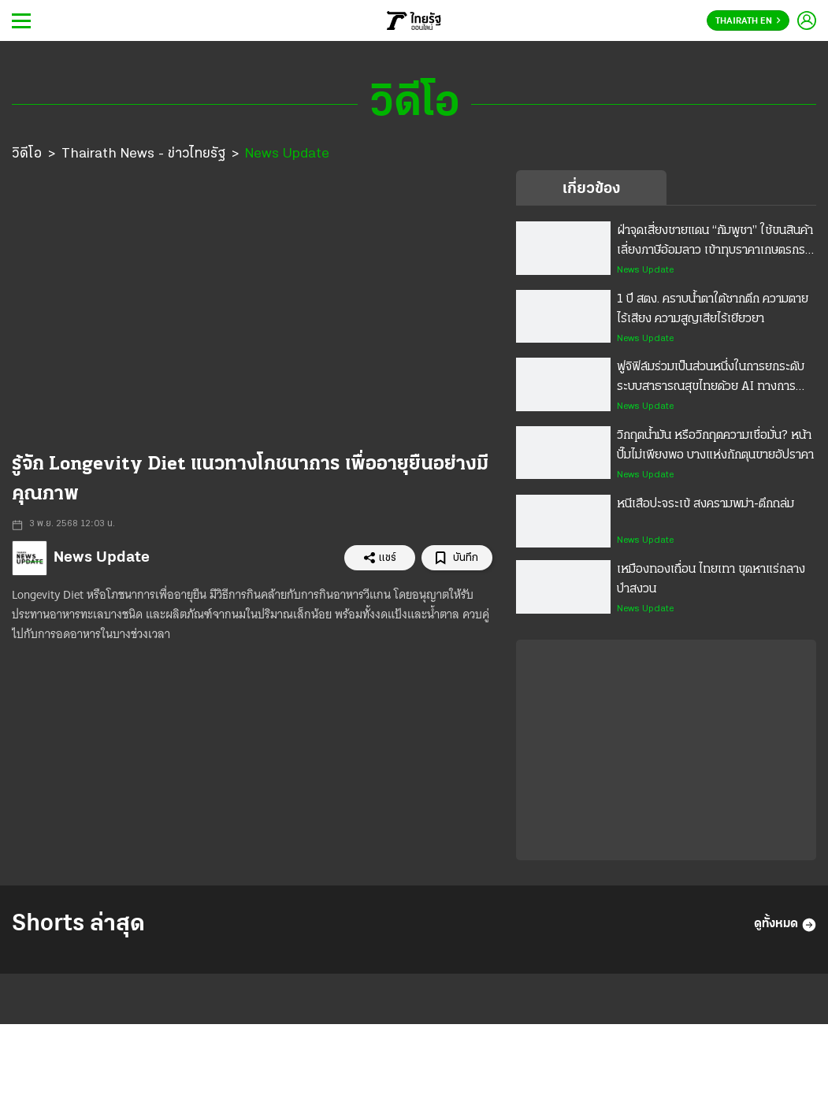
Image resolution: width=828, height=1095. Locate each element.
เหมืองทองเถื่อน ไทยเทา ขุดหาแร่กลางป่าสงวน (711, 579)
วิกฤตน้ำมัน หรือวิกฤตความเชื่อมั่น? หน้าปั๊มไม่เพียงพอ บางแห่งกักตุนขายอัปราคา (715, 445)
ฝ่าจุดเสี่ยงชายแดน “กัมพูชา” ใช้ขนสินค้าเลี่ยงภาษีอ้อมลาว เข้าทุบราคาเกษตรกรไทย (715, 243)
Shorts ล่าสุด (78, 924)
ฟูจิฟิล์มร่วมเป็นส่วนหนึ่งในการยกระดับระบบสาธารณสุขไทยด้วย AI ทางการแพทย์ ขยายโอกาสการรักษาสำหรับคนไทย (710, 379)
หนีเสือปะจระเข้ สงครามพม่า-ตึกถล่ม (705, 504)
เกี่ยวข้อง (591, 189)
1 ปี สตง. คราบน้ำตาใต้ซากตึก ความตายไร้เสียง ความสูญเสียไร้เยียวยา (712, 309)
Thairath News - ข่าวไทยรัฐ (143, 154)
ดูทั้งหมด (785, 925)
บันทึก (456, 558)
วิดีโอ (27, 154)
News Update (287, 154)
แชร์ (379, 557)
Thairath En (748, 21)
